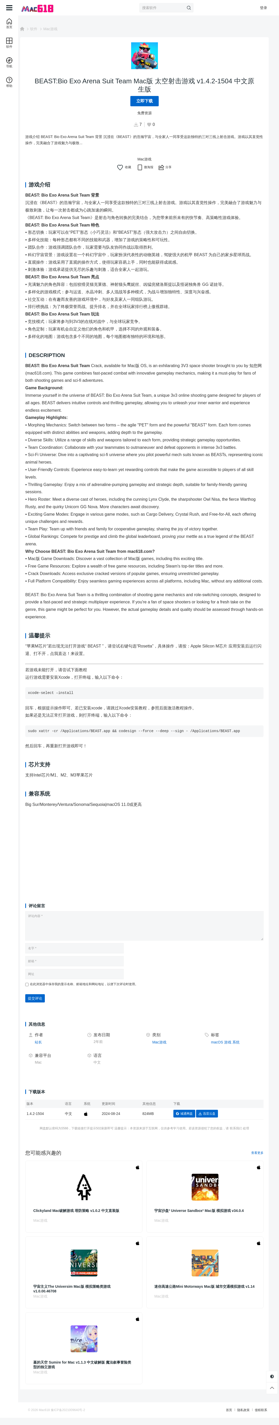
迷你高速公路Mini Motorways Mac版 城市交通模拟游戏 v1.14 (204, 1296)
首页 (221, 1417)
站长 (47, 1049)
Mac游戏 (59, 29)
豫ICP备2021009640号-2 (76, 1417)
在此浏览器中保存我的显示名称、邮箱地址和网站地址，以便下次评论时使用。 (93, 991)
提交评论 (44, 1006)
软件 (42, 29)
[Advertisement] (149, 858)
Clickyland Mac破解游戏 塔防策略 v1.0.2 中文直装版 (85, 1218)
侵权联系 (253, 1417)
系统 (238, 1049)
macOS (219, 1049)
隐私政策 (235, 1417)
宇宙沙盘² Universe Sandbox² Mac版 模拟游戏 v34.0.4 (203, 1218)
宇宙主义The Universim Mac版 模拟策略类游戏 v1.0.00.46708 (80, 1296)
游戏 (229, 1049)
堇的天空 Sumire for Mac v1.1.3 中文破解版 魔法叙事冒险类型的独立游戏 (89, 1371)
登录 (263, 8)
